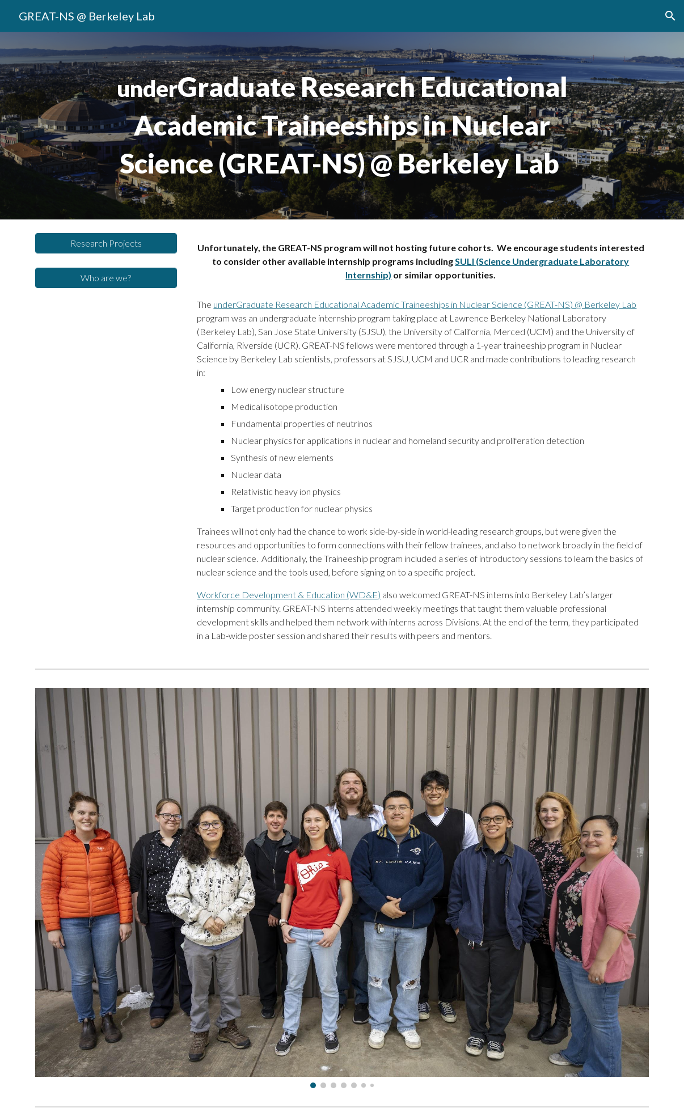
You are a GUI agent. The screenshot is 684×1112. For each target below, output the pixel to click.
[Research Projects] (106, 243)
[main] (341, 126)
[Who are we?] (106, 277)
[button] (670, 15)
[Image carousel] (342, 888)
